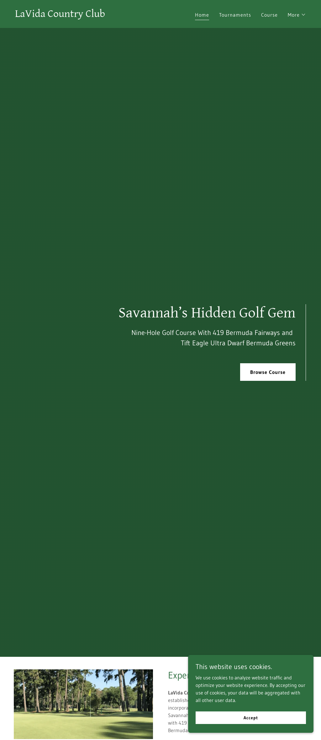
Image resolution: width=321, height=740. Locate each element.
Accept (251, 717)
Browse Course (268, 372)
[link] (60, 15)
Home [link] (202, 15)
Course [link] (269, 15)
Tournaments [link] (235, 15)
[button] (297, 15)
